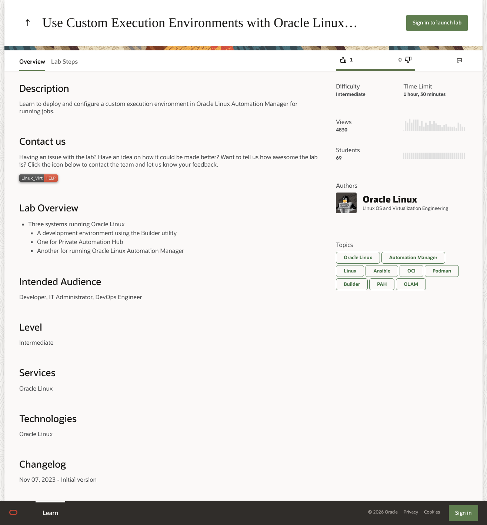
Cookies (432, 512)
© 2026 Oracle (383, 512)
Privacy (411, 512)
